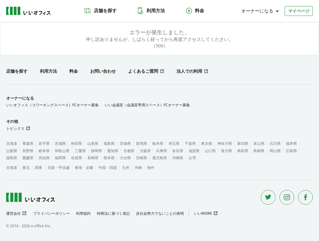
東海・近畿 (84, 167)
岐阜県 (44, 150)
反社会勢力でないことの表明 (160, 213)
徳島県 (11, 157)
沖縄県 (177, 157)
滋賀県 (193, 150)
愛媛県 (27, 157)
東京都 (206, 143)
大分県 (125, 157)
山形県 (92, 143)
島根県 (258, 150)
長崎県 (92, 157)
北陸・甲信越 (58, 167)
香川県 (226, 150)
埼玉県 (174, 143)
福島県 (109, 143)
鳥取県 (242, 150)
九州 (125, 167)
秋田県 (76, 143)
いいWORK (203, 213)
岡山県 (275, 150)
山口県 (210, 150)
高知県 (44, 157)
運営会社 (13, 213)
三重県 (80, 150)
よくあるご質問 (143, 71)
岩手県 (44, 143)
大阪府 (145, 150)
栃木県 (157, 143)
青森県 (27, 143)
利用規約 (83, 213)
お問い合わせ (103, 71)
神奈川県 (224, 143)
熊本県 (109, 157)
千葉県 (190, 143)
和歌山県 (62, 150)
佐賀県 (76, 157)
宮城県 (60, 143)
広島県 (291, 150)
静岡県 (96, 150)
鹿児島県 (159, 157)
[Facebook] (305, 197)
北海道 (11, 143)
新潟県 (242, 143)
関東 (38, 167)
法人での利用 (189, 71)
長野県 (27, 150)
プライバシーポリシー (51, 213)
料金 (194, 10)
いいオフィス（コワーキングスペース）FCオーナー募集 (52, 105)
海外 (150, 167)
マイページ (299, 11)
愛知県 (112, 150)
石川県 (275, 143)
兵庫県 (161, 150)
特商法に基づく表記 (113, 213)
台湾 (192, 157)
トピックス (15, 128)
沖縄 (138, 167)
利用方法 (151, 10)
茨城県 (125, 143)
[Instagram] (286, 197)
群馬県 (141, 143)
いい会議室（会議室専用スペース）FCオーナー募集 (147, 105)
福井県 (291, 143)
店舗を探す (100, 10)
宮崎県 (141, 157)
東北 (26, 167)
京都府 (129, 150)
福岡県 (60, 157)
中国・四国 (107, 167)
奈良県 (177, 150)
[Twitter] (268, 197)
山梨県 (11, 150)
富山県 (258, 143)
